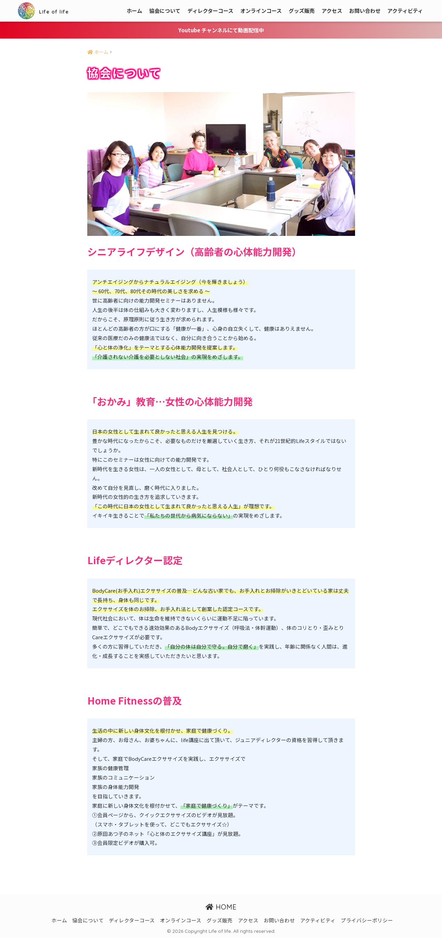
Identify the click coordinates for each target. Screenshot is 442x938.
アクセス (332, 10)
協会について (164, 10)
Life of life (50, 11)
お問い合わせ (364, 10)
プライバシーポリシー (367, 920)
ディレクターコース (210, 10)
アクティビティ (405, 10)
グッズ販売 (302, 10)
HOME (221, 906)
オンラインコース (261, 10)
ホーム (134, 10)
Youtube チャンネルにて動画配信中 (221, 29)
